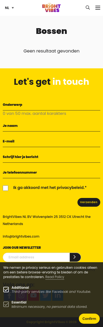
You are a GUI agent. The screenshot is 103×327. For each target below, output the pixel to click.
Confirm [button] (89, 318)
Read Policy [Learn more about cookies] (54, 277)
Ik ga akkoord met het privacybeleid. (49, 187)
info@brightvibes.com (21, 236)
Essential (19, 302)
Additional (20, 287)
